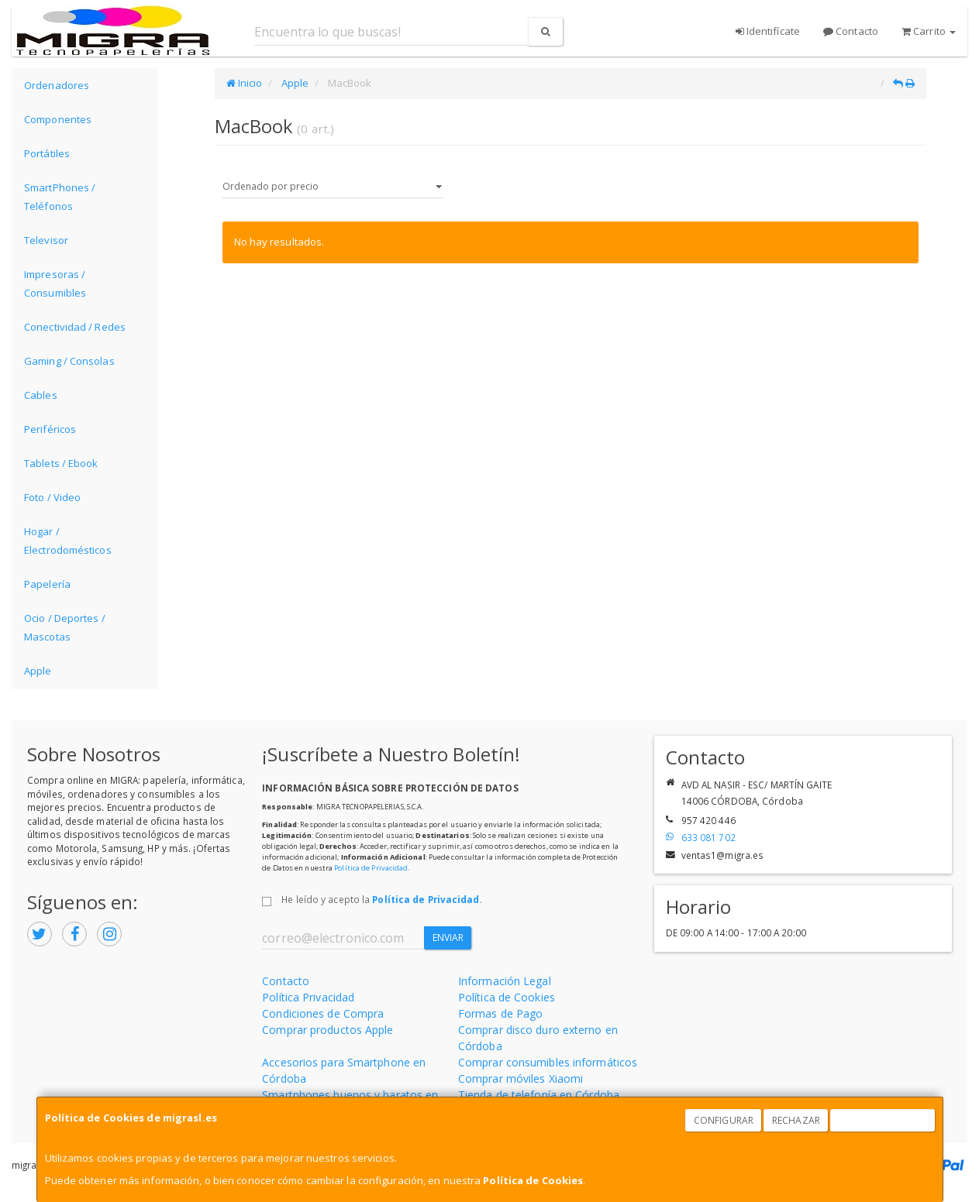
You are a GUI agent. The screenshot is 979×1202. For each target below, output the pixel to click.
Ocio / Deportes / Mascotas (64, 627)
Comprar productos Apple (327, 1029)
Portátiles (47, 153)
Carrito (928, 31)
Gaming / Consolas (69, 361)
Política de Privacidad (371, 868)
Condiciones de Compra (323, 1013)
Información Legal (504, 981)
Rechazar (796, 1120)
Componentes (57, 119)
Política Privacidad (308, 997)
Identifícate (768, 31)
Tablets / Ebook (61, 463)
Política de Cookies (533, 1180)
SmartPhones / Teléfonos (59, 196)
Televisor (46, 240)
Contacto (850, 31)
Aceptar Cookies (883, 1120)
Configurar (723, 1120)
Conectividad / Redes (75, 327)
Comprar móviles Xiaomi (520, 1078)
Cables (40, 395)
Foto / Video (52, 497)
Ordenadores (56, 85)
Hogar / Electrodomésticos (68, 540)
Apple (38, 671)
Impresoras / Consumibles (55, 283)
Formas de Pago (500, 1013)
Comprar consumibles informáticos (547, 1062)
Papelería (47, 584)
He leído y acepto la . (381, 899)
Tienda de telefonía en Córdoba (538, 1094)
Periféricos (50, 429)
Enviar (448, 937)
